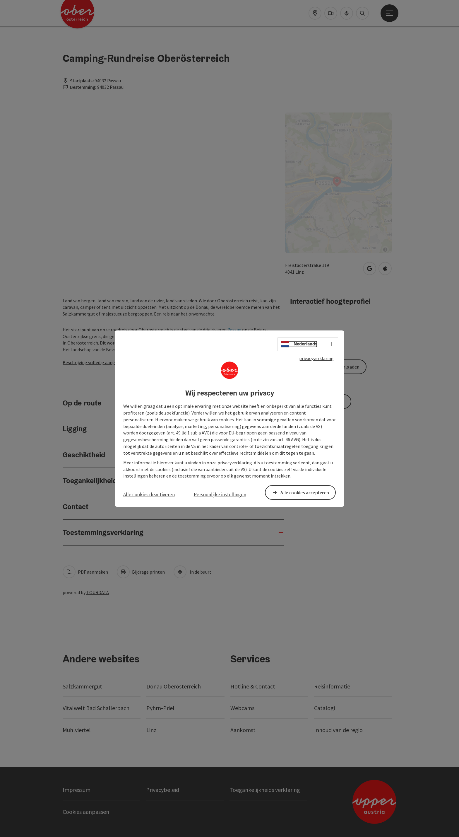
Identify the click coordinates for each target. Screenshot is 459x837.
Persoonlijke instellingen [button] (220, 494)
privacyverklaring (316, 358)
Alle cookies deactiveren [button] (149, 494)
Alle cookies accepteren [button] (304, 492)
